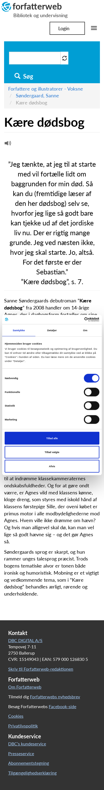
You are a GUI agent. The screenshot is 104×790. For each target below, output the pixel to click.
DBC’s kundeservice (27, 743)
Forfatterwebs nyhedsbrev (55, 696)
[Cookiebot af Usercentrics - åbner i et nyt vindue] (75, 319)
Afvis (52, 466)
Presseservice (21, 753)
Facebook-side (62, 706)
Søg (23, 76)
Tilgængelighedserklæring (32, 772)
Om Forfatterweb (24, 686)
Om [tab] (85, 330)
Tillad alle (52, 438)
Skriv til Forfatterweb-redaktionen (40, 668)
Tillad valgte (52, 452)
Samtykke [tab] (19, 330)
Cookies (15, 715)
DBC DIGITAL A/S (25, 640)
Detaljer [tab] (52, 330)
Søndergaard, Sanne (37, 95)
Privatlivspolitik (23, 725)
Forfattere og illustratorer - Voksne (45, 89)
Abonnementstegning (28, 763)
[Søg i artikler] (35, 58)
